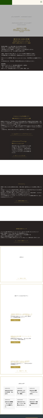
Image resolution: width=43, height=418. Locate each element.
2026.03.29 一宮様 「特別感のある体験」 (34, 403)
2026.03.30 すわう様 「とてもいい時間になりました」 (21, 403)
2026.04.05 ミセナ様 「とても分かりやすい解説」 (21, 392)
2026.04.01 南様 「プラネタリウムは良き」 (33, 392)
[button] (21, 134)
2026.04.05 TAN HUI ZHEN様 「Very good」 (9, 392)
